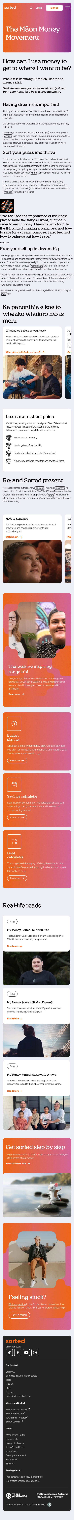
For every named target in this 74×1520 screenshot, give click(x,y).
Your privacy (12, 1454)
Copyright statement (16, 1458)
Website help (12, 1463)
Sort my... (10, 1375)
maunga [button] (44, 132)
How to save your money (21, 441)
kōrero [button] (51, 498)
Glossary (10, 1395)
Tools (8, 1383)
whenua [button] (8, 136)
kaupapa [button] (40, 491)
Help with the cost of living (18, 1399)
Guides (9, 1387)
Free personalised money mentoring (24, 1479)
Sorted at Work (14, 1424)
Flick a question (17, 1307)
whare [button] (34, 172)
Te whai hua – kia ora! (17, 1420)
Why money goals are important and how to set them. (35, 464)
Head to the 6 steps (16, 1167)
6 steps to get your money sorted (21, 1379)
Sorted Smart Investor (18, 1412)
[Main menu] (67, 8)
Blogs (8, 1391)
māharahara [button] (37, 265)
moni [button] (3, 293)
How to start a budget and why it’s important (31, 456)
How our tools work (15, 1446)
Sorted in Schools (15, 1416)
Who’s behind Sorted (16, 1438)
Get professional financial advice (23, 1484)
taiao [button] (59, 181)
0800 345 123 (33, 1311)
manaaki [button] (24, 188)
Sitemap (10, 1467)
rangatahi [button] (60, 491)
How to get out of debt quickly (24, 449)
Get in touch (12, 1442)
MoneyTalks (15, 1311)
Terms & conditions (15, 1450)
